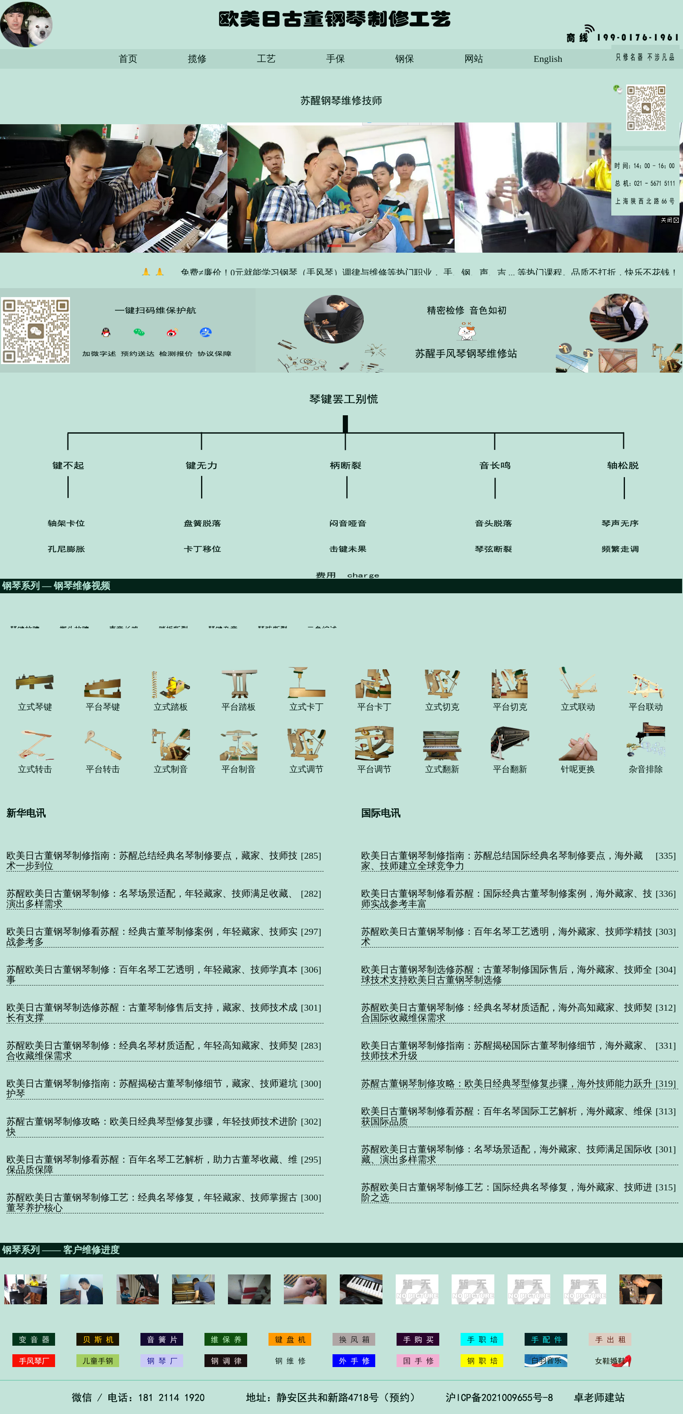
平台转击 (103, 769)
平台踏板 (239, 706)
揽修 (197, 58)
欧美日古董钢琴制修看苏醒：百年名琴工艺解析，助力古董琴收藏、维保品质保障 (152, 1164)
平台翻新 (510, 769)
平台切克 (510, 706)
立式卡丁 (306, 706)
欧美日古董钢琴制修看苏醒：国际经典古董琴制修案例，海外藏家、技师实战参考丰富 (506, 898)
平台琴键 (103, 706)
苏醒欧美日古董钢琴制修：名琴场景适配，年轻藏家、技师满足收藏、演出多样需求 (152, 898)
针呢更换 (578, 769)
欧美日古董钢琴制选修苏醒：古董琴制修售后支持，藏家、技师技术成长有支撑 (152, 1012)
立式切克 (442, 706)
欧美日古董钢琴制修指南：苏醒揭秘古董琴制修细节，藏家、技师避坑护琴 (152, 1088)
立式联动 (578, 706)
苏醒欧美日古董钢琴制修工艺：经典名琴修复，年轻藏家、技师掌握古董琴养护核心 (152, 1202)
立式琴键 (35, 706)
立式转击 (35, 769)
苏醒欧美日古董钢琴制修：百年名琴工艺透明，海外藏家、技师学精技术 (506, 936)
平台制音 (239, 769)
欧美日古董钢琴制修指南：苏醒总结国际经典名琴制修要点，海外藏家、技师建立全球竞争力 (502, 860)
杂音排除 (646, 769)
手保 (335, 58)
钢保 (404, 58)
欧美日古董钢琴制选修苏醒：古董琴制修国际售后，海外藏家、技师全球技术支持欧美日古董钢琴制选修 (506, 974)
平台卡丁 (374, 706)
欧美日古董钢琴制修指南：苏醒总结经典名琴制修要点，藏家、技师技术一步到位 (152, 860)
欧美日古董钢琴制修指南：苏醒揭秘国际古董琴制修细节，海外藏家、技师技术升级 (506, 1050)
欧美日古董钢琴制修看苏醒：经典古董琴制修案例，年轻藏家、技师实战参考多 (152, 936)
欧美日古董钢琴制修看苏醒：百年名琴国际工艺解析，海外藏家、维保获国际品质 (506, 1116)
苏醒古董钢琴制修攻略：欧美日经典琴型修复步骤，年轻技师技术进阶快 (152, 1126)
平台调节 (374, 769)
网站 (473, 58)
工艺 (266, 58)
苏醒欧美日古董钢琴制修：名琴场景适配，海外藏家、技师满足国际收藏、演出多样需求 (506, 1154)
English (548, 58)
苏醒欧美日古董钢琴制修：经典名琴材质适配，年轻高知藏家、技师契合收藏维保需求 (152, 1050)
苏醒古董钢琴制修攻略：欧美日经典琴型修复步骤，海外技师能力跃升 (506, 1083)
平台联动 (646, 706)
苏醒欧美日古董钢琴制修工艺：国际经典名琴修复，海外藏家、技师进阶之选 (506, 1192)
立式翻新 (442, 769)
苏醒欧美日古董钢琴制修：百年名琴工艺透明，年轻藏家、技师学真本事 (152, 974)
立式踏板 (171, 706)
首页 (128, 58)
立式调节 (306, 769)
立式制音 (171, 769)
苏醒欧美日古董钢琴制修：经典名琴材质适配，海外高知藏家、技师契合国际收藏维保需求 (506, 1012)
